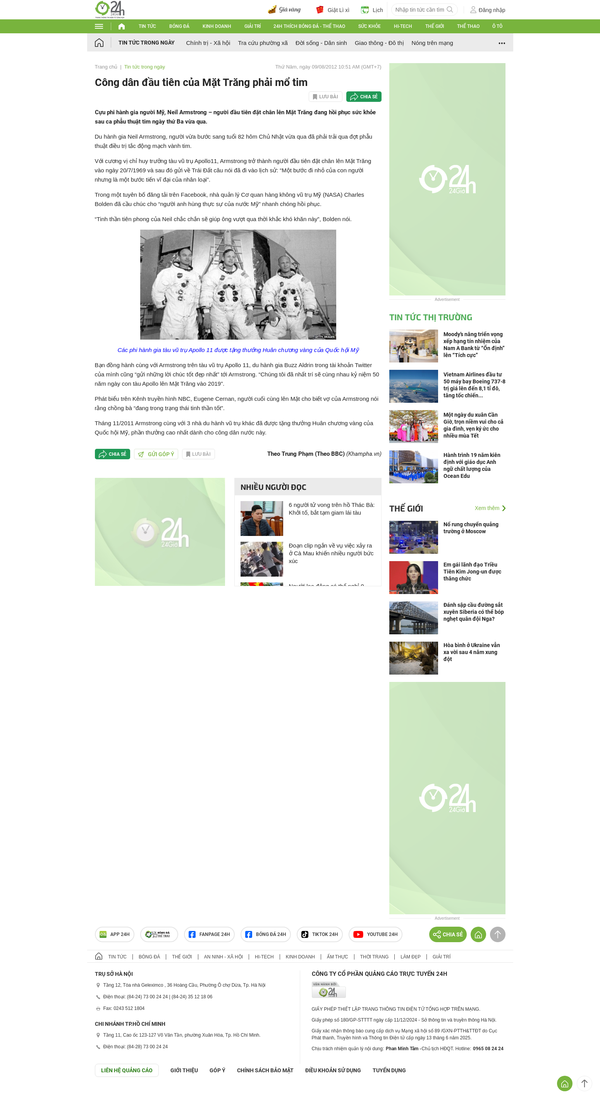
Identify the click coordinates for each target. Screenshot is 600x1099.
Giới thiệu (184, 1070)
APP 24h (115, 934)
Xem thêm (487, 508)
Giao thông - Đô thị (379, 42)
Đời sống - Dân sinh (321, 42)
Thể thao (468, 26)
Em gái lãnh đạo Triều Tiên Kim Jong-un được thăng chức (472, 572)
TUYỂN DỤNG (389, 1070)
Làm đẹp (411, 957)
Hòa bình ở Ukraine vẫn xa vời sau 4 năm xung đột (472, 652)
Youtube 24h (375, 934)
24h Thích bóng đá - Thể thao (309, 26)
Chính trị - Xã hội (208, 42)
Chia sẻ (369, 97)
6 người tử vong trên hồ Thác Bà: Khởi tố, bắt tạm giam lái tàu (332, 508)
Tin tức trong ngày (147, 42)
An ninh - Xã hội (223, 957)
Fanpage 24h (209, 934)
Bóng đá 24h (265, 934)
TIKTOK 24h (319, 934)
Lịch (372, 10)
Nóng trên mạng (432, 42)
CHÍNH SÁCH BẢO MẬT (265, 1070)
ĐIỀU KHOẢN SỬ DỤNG (333, 1070)
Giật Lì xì (332, 10)
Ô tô (497, 26)
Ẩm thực (337, 957)
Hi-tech (403, 26)
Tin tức (147, 26)
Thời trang (374, 957)
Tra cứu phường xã (263, 42)
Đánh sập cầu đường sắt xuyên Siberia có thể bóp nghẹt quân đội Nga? (474, 612)
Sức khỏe (369, 26)
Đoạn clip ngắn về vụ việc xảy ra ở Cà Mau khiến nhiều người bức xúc (331, 553)
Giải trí (252, 26)
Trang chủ (106, 67)
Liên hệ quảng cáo (127, 1070)
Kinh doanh (217, 26)
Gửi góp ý (156, 454)
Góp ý (217, 1070)
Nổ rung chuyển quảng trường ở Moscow (471, 527)
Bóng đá (179, 26)
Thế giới (434, 26)
